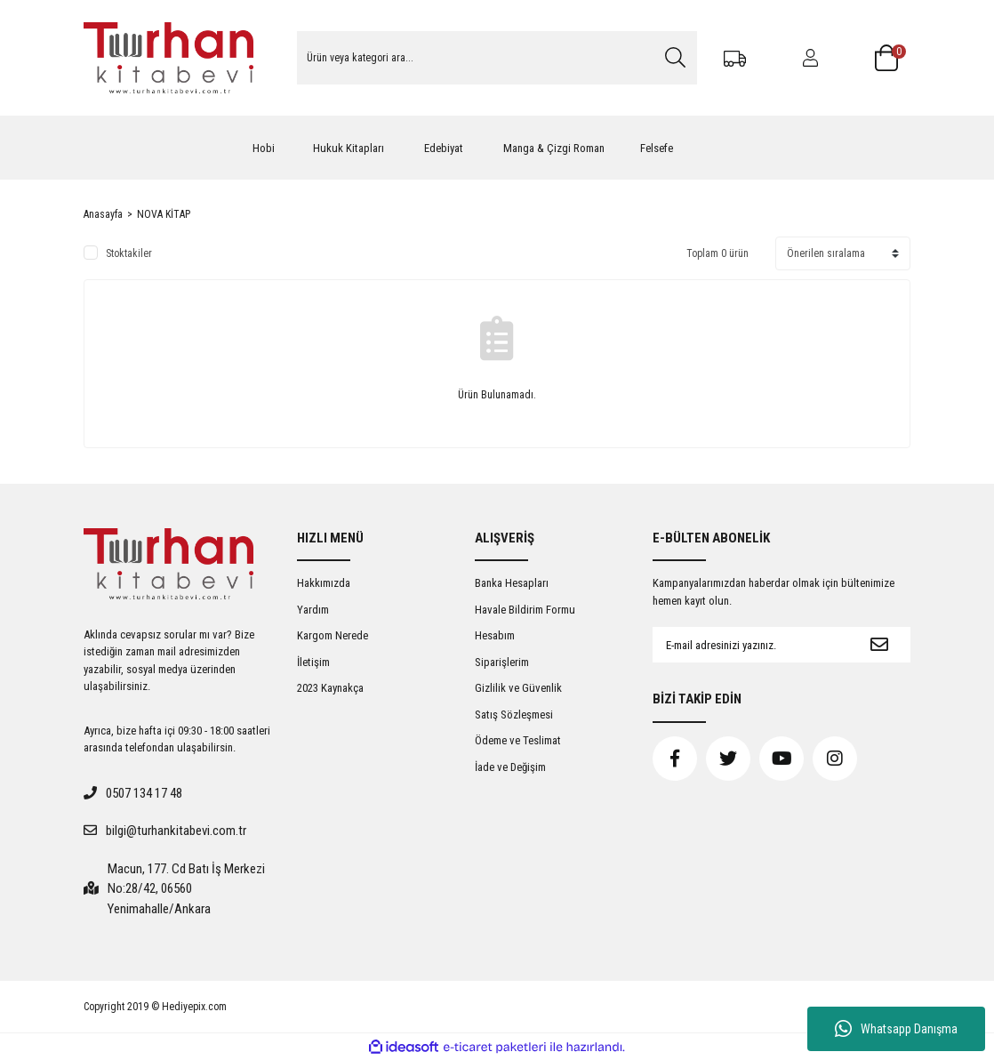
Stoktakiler (129, 253)
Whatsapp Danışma (896, 1029)
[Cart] (892, 58)
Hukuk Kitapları (348, 148)
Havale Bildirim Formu (525, 609)
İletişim (313, 662)
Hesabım (495, 635)
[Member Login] (811, 58)
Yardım (313, 609)
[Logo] (168, 57)
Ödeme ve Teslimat (518, 740)
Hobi (264, 148)
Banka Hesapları (512, 583)
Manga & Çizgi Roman (554, 148)
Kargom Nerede (332, 635)
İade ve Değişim (510, 767)
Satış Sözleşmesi (514, 714)
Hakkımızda (323, 583)
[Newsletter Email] (750, 644)
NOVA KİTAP (163, 214)
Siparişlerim (502, 662)
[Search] (497, 57)
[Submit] (879, 644)
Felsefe (656, 148)
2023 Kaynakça (330, 688)
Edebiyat (443, 148)
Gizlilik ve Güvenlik (518, 688)
